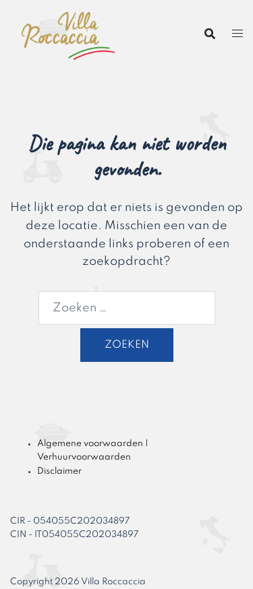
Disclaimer (59, 471)
